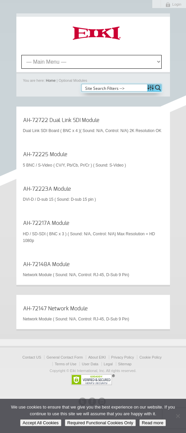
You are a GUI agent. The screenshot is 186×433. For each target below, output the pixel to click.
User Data (90, 364)
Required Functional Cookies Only (100, 422)
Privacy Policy (122, 357)
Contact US (31, 357)
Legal (108, 364)
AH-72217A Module (46, 223)
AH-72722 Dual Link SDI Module (61, 120)
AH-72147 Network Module (55, 308)
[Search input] (114, 88)
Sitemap (125, 364)
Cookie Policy (150, 357)
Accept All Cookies (41, 422)
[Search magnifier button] (158, 87)
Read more (152, 422)
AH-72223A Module (47, 189)
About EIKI (97, 357)
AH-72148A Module (46, 264)
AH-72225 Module (45, 154)
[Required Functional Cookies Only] (177, 416)
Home (50, 80)
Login (176, 4)
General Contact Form (64, 357)
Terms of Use (65, 364)
